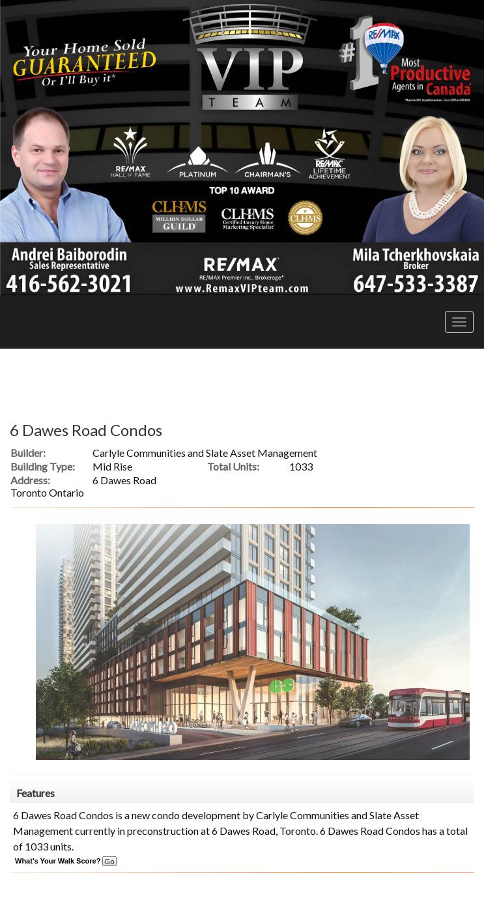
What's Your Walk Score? (66, 861)
